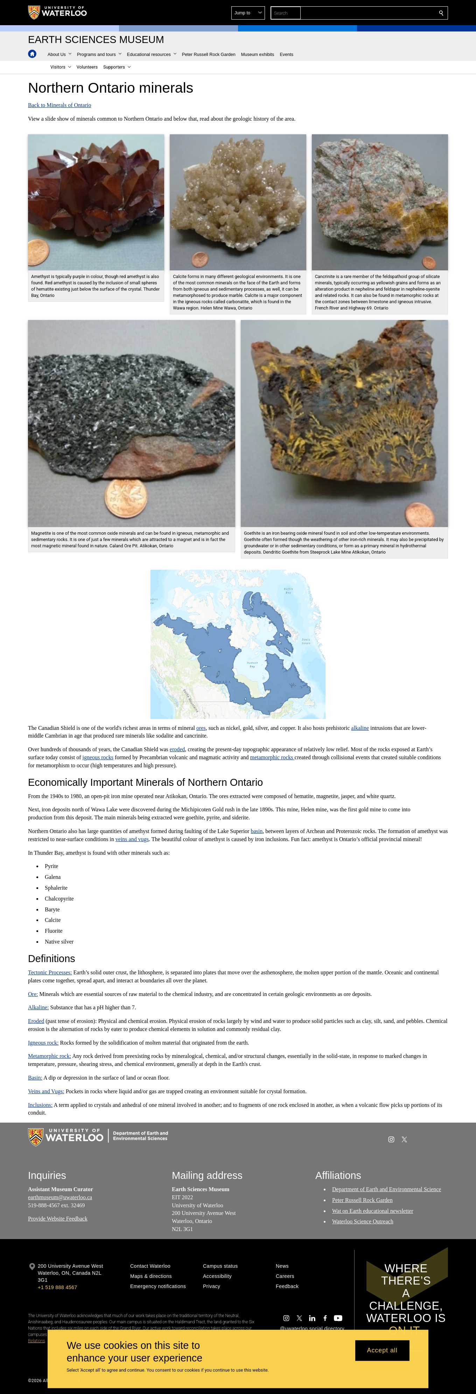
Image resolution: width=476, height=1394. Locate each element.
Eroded (36, 1021)
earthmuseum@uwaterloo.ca (60, 1197)
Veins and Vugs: (46, 1091)
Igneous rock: (43, 1043)
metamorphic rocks (272, 757)
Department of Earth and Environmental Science (386, 1189)
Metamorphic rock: (49, 1056)
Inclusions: (40, 1105)
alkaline (360, 728)
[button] (390, 13)
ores (201, 728)
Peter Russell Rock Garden (362, 1200)
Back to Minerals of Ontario (59, 105)
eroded (177, 749)
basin (256, 831)
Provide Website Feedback (58, 1219)
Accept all (382, 1350)
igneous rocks (98, 757)
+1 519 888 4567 (57, 1287)
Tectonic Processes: (50, 972)
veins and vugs (132, 839)
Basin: (35, 1078)
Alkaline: (38, 1007)
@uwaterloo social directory (312, 1328)
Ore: (33, 994)
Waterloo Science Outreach (362, 1221)
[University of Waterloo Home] (58, 13)
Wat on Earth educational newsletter (372, 1211)
